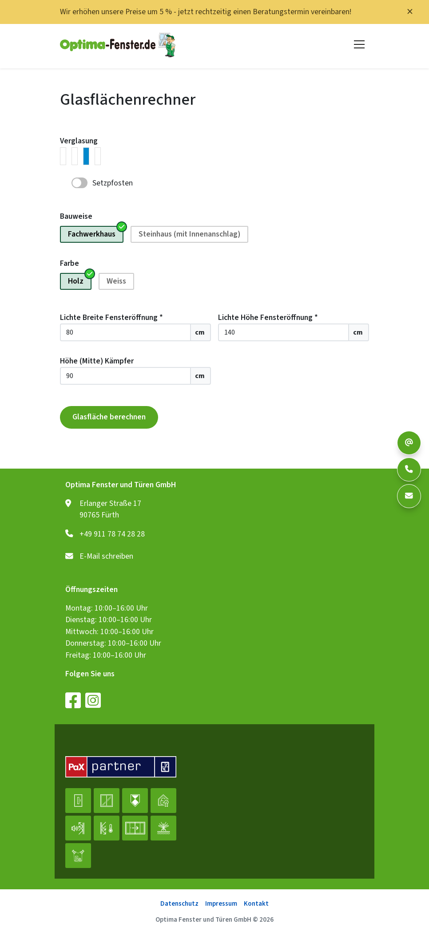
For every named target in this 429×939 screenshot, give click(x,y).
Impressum (221, 903)
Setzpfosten (112, 183)
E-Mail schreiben (106, 556)
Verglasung (79, 140)
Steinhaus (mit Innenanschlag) (189, 234)
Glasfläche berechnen (109, 416)
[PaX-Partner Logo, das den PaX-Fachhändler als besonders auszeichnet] (120, 768)
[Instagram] (93, 700)
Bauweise (76, 216)
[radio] (63, 156)
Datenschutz (179, 903)
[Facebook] (73, 700)
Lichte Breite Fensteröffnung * (111, 317)
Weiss (116, 281)
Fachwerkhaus (91, 234)
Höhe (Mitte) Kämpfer (97, 361)
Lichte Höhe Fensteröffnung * (268, 317)
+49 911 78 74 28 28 (112, 534)
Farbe (69, 263)
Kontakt (256, 903)
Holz (75, 281)
